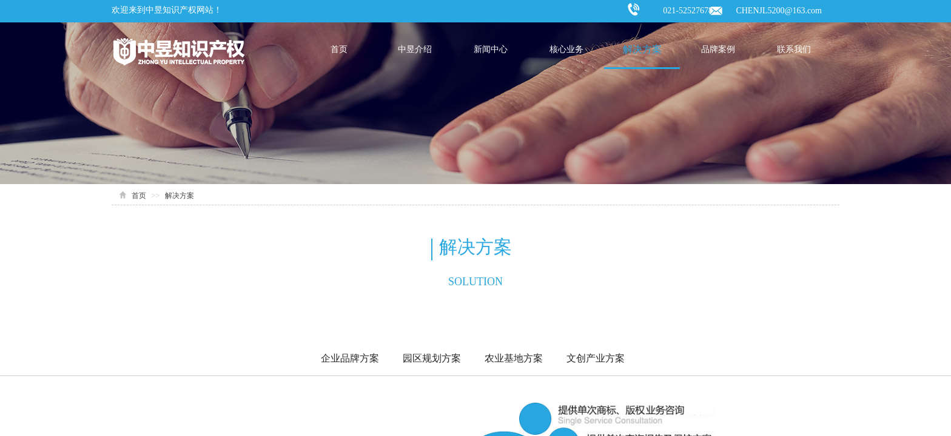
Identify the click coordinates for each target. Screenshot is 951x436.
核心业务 (566, 49)
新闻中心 (491, 49)
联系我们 (794, 49)
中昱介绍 (415, 49)
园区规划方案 (432, 358)
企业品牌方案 (350, 358)
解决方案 (642, 49)
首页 (339, 49)
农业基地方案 (514, 358)
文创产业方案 (595, 358)
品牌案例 (718, 49)
